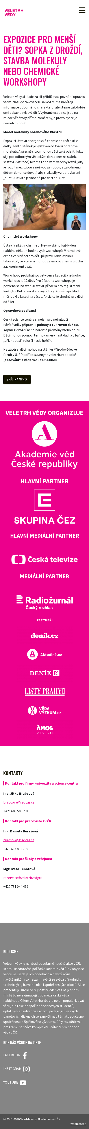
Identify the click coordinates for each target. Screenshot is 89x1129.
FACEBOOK (15, 1055)
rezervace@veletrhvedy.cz (22, 877)
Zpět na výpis (17, 379)
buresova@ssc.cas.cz (18, 840)
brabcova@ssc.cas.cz (18, 802)
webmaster (78, 1124)
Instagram (16, 1069)
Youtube (14, 1082)
